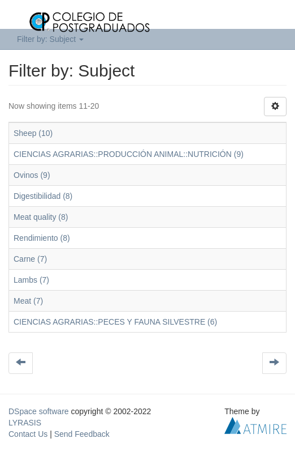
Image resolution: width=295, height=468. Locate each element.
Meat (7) (28, 300)
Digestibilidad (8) (43, 196)
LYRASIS (24, 422)
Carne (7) (30, 258)
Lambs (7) (31, 279)
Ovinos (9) (32, 175)
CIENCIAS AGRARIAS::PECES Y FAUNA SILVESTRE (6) (115, 321)
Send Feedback (82, 434)
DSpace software (38, 411)
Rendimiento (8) (42, 237)
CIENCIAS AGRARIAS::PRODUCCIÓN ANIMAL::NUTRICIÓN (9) (129, 154)
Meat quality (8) (41, 217)
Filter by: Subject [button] (50, 39)
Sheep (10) (33, 133)
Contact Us (27, 434)
